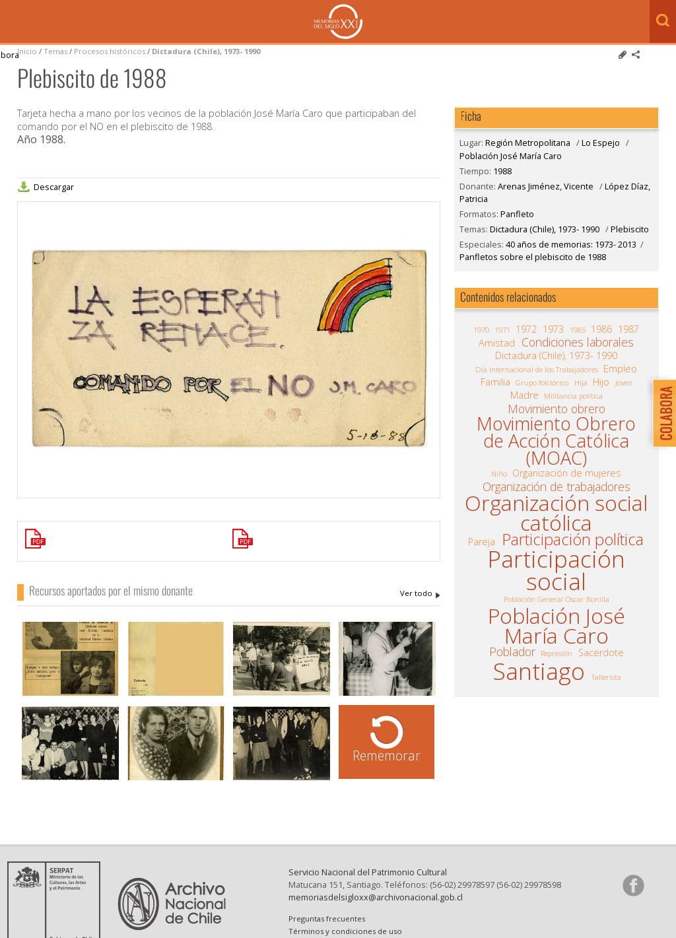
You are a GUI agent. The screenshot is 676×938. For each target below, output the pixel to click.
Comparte (635, 54)
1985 (578, 330)
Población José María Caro (510, 156)
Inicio (27, 51)
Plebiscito (630, 229)
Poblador (512, 651)
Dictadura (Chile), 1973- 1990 (206, 51)
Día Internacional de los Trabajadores (536, 369)
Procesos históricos (110, 51)
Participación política (573, 539)
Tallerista (606, 677)
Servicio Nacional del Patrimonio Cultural (367, 872)
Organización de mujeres (566, 473)
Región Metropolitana (527, 143)
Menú (13, 22)
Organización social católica (556, 513)
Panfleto (517, 214)
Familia (495, 382)
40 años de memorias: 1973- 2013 (571, 244)
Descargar (54, 187)
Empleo (620, 369)
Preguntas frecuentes (326, 918)
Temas (55, 51)
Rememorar (387, 755)
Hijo (601, 382)
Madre (524, 395)
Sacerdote (601, 653)
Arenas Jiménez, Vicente (420, 593)
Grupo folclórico (542, 382)
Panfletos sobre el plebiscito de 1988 (532, 257)
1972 (526, 329)
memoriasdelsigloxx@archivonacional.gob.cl (375, 897)
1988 (502, 171)
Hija (581, 382)
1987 (628, 329)
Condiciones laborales (578, 342)
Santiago (539, 671)
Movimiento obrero (556, 409)
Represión (556, 653)
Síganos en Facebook (633, 885)
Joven (623, 382)
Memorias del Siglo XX (338, 21)
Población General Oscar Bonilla (556, 599)
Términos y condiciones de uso (345, 931)
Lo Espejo (601, 143)
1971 (502, 330)
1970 (481, 330)
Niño (499, 474)
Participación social (556, 570)
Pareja (481, 542)
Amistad (497, 343)
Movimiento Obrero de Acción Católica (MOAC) (556, 440)
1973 (553, 329)
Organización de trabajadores (556, 486)
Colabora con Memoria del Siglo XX (661, 413)
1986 (601, 329)
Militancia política (573, 396)
